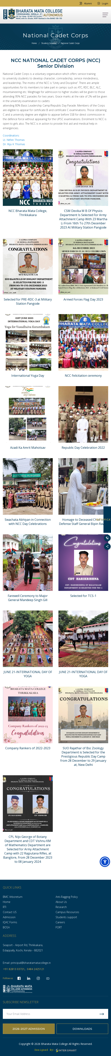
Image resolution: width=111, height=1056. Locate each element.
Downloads (82, 1029)
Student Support (48, 43)
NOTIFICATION (107, 519)
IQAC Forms (10, 922)
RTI (4, 907)
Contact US (10, 912)
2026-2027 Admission (28, 1029)
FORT (59, 927)
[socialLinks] (47, 978)
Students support (66, 917)
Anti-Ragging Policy (67, 897)
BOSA (6, 927)
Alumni (86, 3)
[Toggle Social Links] (107, 546)
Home (34, 43)
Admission (9, 917)
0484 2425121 (35, 969)
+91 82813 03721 (13, 969)
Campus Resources (67, 912)
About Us (61, 902)
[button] (105, 861)
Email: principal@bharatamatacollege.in (27, 963)
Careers (60, 922)
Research (61, 907)
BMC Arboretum (12, 897)
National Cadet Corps (70, 43)
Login (102, 3)
